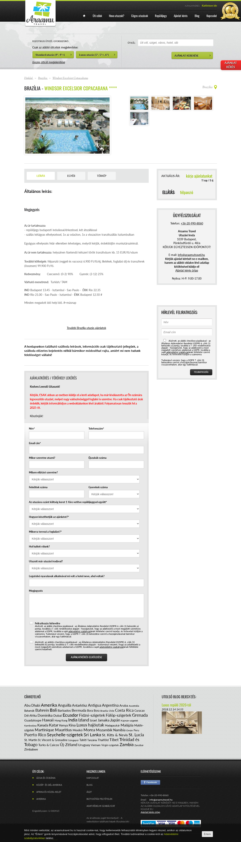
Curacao (139, 710)
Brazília (104, 710)
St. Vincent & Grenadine (52, 740)
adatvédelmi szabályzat (79, 631)
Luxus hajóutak (90, 724)
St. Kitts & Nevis (115, 735)
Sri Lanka (92, 734)
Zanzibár (138, 745)
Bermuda (79, 710)
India (72, 719)
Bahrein (42, 710)
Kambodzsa (30, 725)
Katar (53, 724)
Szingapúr (73, 740)
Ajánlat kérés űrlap (186, 270)
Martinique (44, 729)
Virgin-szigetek (110, 745)
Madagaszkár (112, 725)
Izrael (93, 720)
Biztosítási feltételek (99, 799)
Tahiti (82, 740)
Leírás (41, 175)
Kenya (63, 725)
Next (104, 125)
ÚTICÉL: (132, 42)
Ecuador (70, 715)
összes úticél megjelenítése (48, 62)
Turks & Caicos (48, 745)
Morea (89, 729)
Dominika (45, 715)
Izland (83, 719)
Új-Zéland (68, 744)
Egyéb (71, 175)
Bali (53, 710)
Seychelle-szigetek (65, 734)
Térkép (101, 175)
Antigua (94, 705)
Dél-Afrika (30, 715)
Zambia (127, 744)
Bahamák (29, 710)
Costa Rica (124, 710)
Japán (115, 719)
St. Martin (30, 740)
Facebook (150, 782)
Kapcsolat (92, 778)
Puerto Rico (35, 734)
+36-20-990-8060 (192, 223)
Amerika (49, 705)
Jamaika (103, 720)
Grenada (140, 714)
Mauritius (63, 729)
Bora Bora (93, 710)
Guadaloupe (32, 720)
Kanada (42, 725)
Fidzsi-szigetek (92, 715)
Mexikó (78, 730)
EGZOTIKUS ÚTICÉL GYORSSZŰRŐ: (50, 41)
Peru (136, 730)
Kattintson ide (209, 5)
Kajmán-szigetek (129, 720)
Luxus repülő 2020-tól (176, 704)
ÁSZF (89, 792)
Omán (129, 730)
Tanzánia (92, 740)
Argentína (110, 705)
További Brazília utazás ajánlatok (86, 328)
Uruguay (84, 745)
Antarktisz (79, 705)
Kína (72, 725)
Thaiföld (103, 740)
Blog (89, 785)
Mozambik (104, 730)
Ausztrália (134, 705)
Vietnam (96, 745)
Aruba (123, 705)
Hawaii (48, 720)
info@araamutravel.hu (161, 799)
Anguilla (64, 705)
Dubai (57, 715)
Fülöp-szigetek (118, 715)
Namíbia (119, 730)
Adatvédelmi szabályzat (100, 806)
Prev (30, 125)
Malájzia (127, 725)
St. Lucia (136, 734)
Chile (111, 710)
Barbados (64, 710)
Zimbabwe (31, 749)
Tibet (114, 739)
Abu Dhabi (32, 705)
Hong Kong (61, 720)
